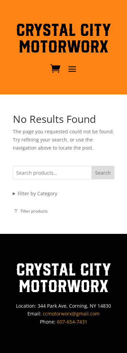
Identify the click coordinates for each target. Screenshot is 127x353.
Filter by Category (37, 193)
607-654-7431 (72, 321)
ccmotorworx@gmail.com (71, 313)
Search (103, 173)
